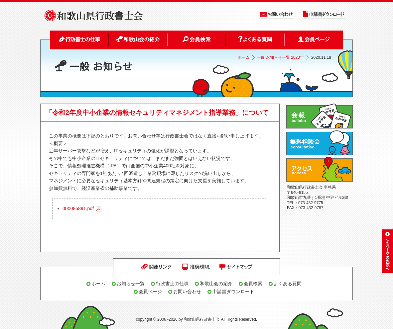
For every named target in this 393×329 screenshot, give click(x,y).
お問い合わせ (187, 291)
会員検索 (253, 283)
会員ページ (150, 291)
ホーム (244, 57)
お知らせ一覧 (131, 283)
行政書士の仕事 (172, 283)
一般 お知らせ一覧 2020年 (280, 57)
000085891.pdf (78, 208)
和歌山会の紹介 (216, 283)
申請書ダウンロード (233, 291)
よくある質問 (288, 283)
